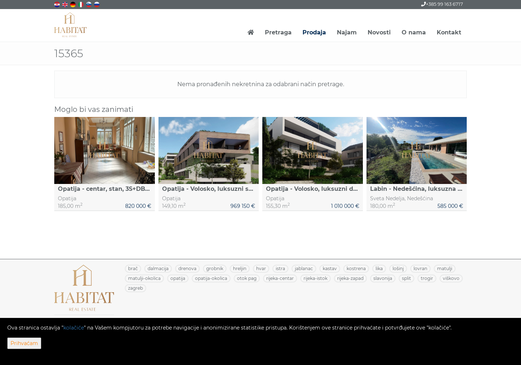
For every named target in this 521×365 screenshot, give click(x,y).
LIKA (379, 268)
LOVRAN (420, 268)
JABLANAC (304, 268)
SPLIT (406, 278)
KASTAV (330, 268)
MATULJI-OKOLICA (144, 278)
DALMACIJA (158, 268)
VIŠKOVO (451, 278)
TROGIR (427, 278)
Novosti (379, 32)
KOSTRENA (356, 268)
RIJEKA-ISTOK (315, 278)
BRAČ (133, 268)
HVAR (261, 268)
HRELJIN (239, 268)
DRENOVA (187, 268)
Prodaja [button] (314, 32)
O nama (414, 32)
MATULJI (444, 268)
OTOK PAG (247, 278)
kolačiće (73, 327)
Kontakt (449, 32)
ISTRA (280, 268)
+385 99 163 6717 (442, 4)
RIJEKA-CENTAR (280, 278)
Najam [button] (347, 32)
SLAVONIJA (382, 278)
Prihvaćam (24, 343)
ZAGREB (135, 288)
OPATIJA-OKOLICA (211, 278)
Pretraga (278, 32)
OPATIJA (177, 278)
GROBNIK (214, 268)
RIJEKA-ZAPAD (350, 278)
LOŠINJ (398, 268)
